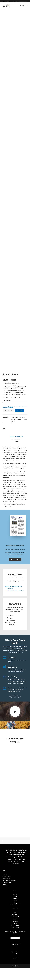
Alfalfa (4, 884)
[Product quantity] (8, 410)
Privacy (15, 923)
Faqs (15, 912)
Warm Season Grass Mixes (9, 880)
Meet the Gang (15, 916)
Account (15, 917)
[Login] (20, 5)
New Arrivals (15, 902)
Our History (15, 914)
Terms (15, 919)
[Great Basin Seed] (6, 6)
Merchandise (15, 898)
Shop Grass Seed (7, 882)
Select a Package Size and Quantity (11, 397)
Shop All (5, 874)
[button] (26, 6)
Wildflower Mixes (7, 876)
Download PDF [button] (15, 559)
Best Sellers (15, 896)
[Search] (17, 5)
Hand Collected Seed (16, 417)
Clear (4, 402)
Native (12, 423)
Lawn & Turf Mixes (7, 886)
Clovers (15, 900)
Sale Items (15, 894)
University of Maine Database (15, 591)
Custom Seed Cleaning (15, 903)
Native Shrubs (17, 419)
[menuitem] (12, 1)
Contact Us (15, 921)
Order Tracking (15, 927)
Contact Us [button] (15, 937)
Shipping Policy (15, 925)
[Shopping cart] (22, 5)
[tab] (16, 439)
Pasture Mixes (6, 878)
